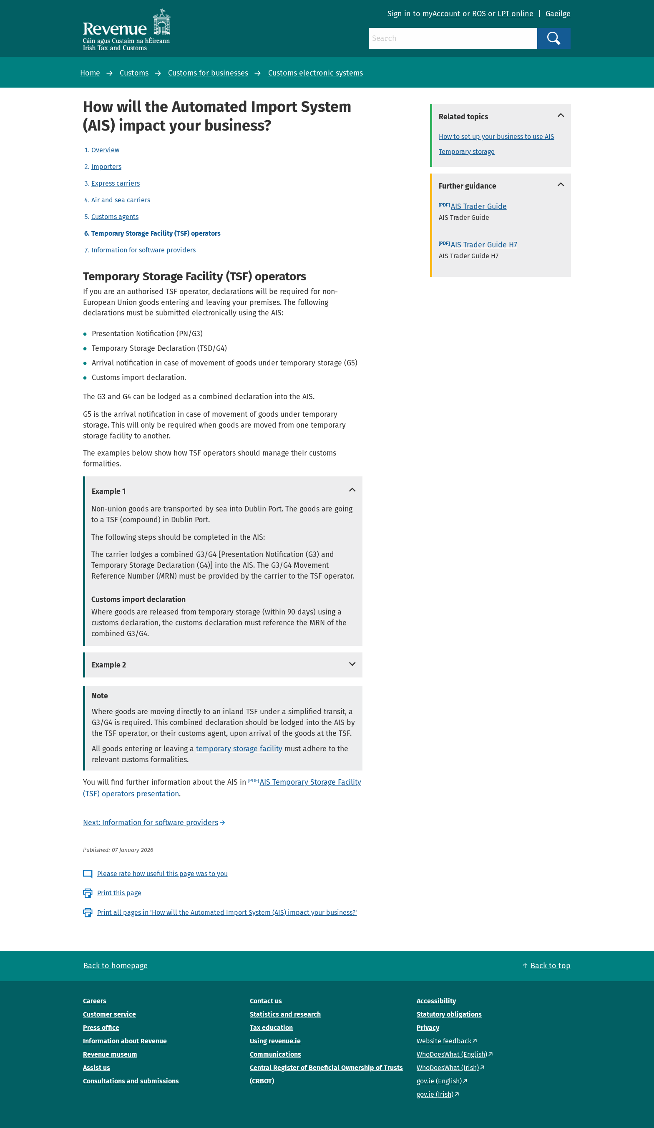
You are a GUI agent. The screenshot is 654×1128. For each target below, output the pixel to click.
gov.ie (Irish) (435, 1094)
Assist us (96, 1068)
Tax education (271, 1028)
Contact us (266, 1001)
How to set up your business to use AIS (496, 137)
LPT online (515, 13)
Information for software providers (143, 250)
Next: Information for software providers (150, 822)
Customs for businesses (208, 73)
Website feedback (444, 1041)
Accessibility (436, 1001)
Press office (101, 1028)
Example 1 (109, 491)
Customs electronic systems (315, 73)
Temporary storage (467, 152)
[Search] (453, 38)
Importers (106, 167)
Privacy (428, 1028)
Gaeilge (558, 13)
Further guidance (467, 186)
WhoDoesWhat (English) (452, 1054)
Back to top (551, 965)
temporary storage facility (239, 748)
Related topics (463, 116)
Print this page (119, 893)
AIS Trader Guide (479, 206)
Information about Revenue (125, 1041)
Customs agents (114, 217)
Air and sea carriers (120, 200)
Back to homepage (115, 965)
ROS (479, 13)
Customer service (109, 1014)
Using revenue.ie (275, 1041)
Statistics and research (285, 1014)
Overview (105, 150)
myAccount (441, 13)
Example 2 (109, 665)
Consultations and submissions (131, 1081)
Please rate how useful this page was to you (162, 874)
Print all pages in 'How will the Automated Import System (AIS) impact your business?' (227, 912)
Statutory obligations (449, 1014)
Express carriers (115, 183)
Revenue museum (110, 1054)
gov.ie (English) (439, 1081)
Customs (134, 73)
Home (90, 73)
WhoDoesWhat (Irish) (448, 1068)
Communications (275, 1054)
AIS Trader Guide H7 (484, 244)
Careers (94, 1001)
